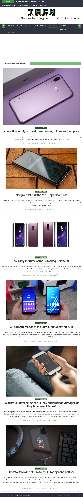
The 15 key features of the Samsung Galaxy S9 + (41, 261)
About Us (25, 5)
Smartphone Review (41, 128)
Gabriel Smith (43, 143)
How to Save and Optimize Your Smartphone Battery (41, 472)
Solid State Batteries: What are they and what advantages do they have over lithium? (41, 405)
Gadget (19, 26)
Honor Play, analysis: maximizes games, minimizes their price (41, 131)
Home (19, 5)
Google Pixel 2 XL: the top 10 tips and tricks (41, 195)
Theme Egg (26, 495)
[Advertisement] (41, 47)
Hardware (28, 26)
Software (63, 26)
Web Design (63, 29)
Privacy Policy (42, 5)
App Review (10, 26)
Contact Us (34, 5)
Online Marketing (40, 26)
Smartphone (53, 26)
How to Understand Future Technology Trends (30, 1)
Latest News (11, 33)
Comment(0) (54, 143)
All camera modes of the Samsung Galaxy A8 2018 (41, 327)
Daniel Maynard (41, 420)
